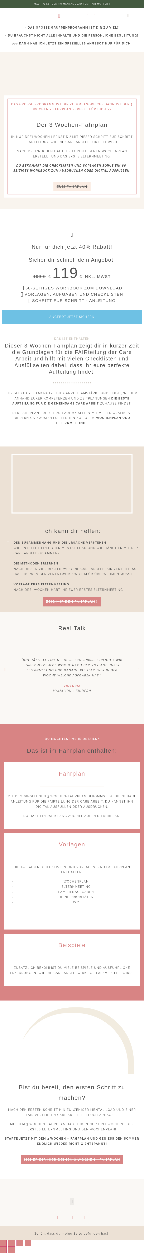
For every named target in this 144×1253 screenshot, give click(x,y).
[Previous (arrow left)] (3, 1249)
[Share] (11, 1243)
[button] (59, 16)
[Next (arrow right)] (11, 1249)
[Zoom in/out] (28, 1243)
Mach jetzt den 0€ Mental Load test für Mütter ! (72, 4)
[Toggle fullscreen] (19, 1243)
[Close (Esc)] (3, 1243)
